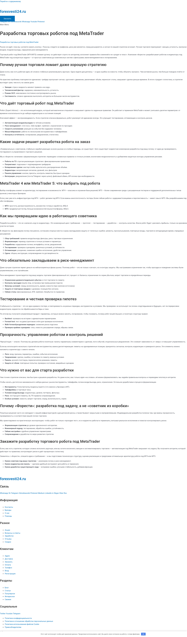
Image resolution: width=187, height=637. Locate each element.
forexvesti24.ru (13, 11)
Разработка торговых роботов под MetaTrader (19, 42)
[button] (93, 24)
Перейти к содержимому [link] (10, 1)
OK (143, 634)
